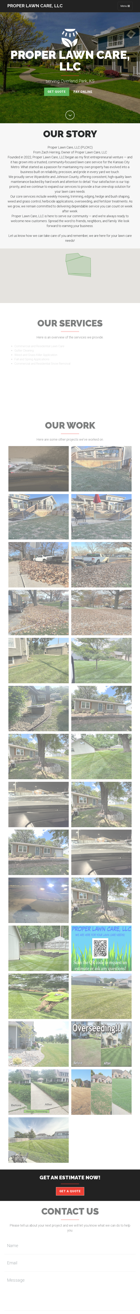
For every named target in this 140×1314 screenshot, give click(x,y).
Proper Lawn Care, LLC (35, 5)
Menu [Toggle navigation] (125, 6)
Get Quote (57, 91)
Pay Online (82, 91)
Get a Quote (70, 1191)
